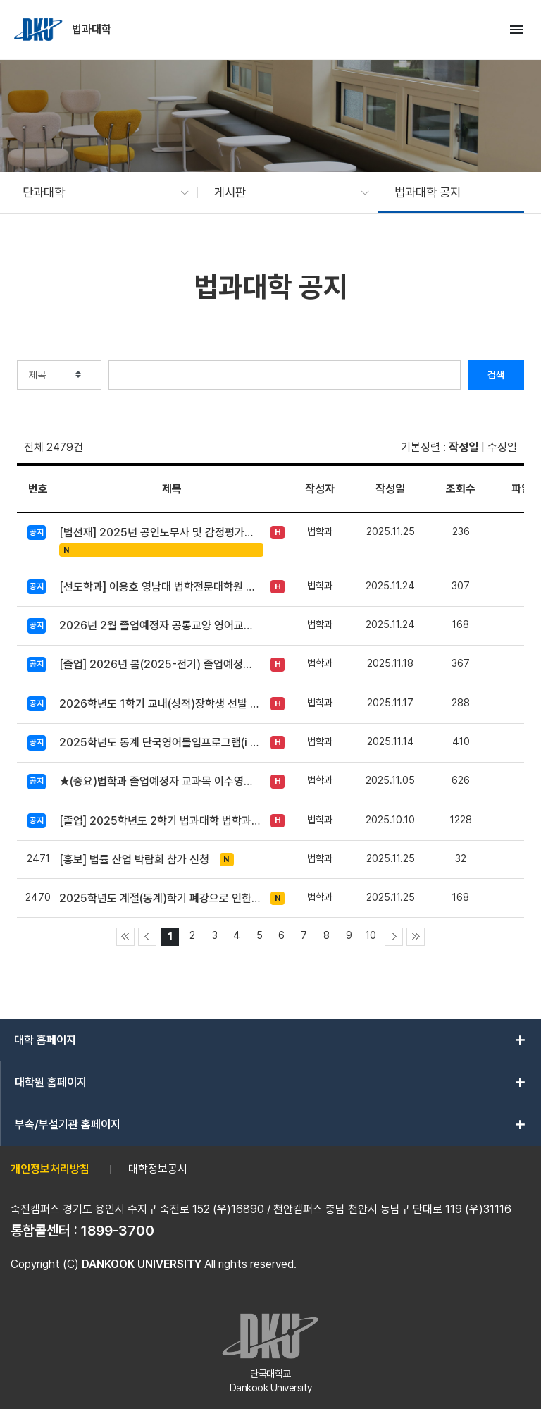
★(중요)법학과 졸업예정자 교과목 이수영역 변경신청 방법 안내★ (159, 781)
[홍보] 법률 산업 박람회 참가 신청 (134, 859)
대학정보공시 (157, 1169)
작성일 (463, 447)
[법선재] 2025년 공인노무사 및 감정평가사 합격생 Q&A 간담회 (159, 532)
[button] (98, 192)
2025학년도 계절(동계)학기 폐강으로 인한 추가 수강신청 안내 (159, 898)
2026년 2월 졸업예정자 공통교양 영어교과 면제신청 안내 (159, 625)
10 (371, 935)
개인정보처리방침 (50, 1169)
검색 (495, 375)
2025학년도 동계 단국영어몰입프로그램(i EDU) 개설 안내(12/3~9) (159, 742)
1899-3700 (117, 1230)
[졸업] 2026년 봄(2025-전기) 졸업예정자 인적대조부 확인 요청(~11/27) (159, 664)
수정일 (502, 447)
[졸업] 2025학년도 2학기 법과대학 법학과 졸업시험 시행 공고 (159, 820)
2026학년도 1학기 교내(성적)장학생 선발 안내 (159, 703)
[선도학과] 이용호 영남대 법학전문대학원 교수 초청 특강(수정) (159, 586)
